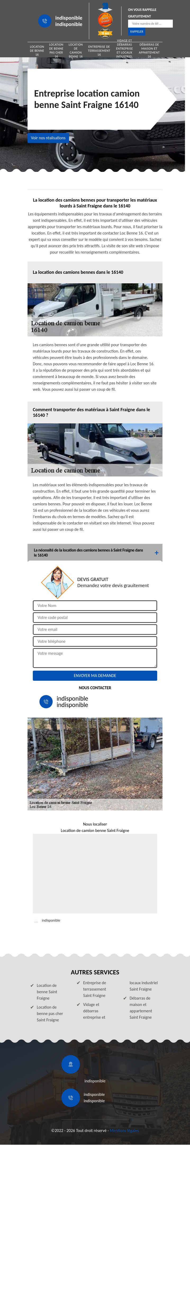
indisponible (68, 18)
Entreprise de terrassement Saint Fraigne (94, 989)
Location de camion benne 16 (76, 50)
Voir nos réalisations (48, 137)
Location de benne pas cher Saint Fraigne (50, 1013)
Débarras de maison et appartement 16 (149, 50)
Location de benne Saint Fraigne (47, 992)
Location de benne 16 (37, 51)
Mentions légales (124, 1130)
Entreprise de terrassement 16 (99, 51)
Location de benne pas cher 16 (56, 50)
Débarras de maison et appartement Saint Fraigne (141, 1008)
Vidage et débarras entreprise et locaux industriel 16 (124, 50)
